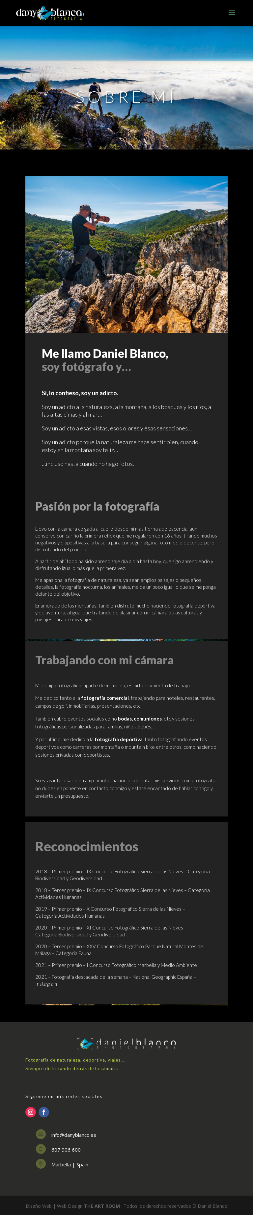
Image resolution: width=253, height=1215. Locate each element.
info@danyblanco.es (73, 1135)
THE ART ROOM (102, 1206)
